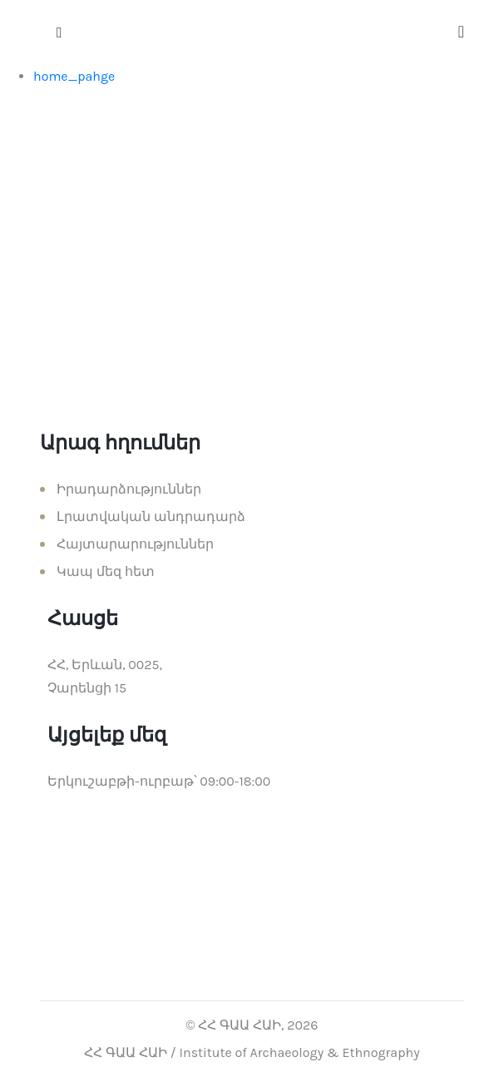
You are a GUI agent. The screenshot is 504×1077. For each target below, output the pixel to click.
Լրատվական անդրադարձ (151, 516)
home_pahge (74, 76)
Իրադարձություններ (129, 489)
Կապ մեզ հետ (106, 571)
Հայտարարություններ (135, 544)
